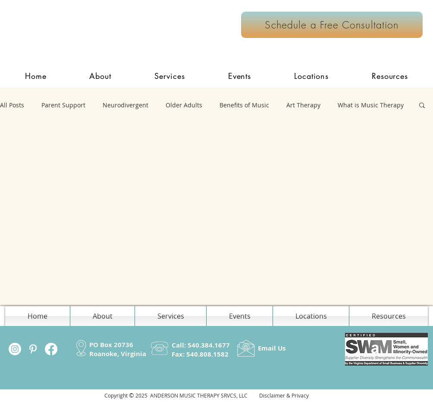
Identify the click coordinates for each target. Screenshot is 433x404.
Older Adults (184, 105)
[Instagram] (15, 349)
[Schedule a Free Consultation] (332, 25)
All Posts (12, 105)
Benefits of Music (244, 105)
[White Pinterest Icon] (33, 349)
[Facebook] (51, 349)
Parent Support (63, 105)
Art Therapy (303, 105)
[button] (170, 76)
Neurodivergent (125, 105)
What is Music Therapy (371, 105)
